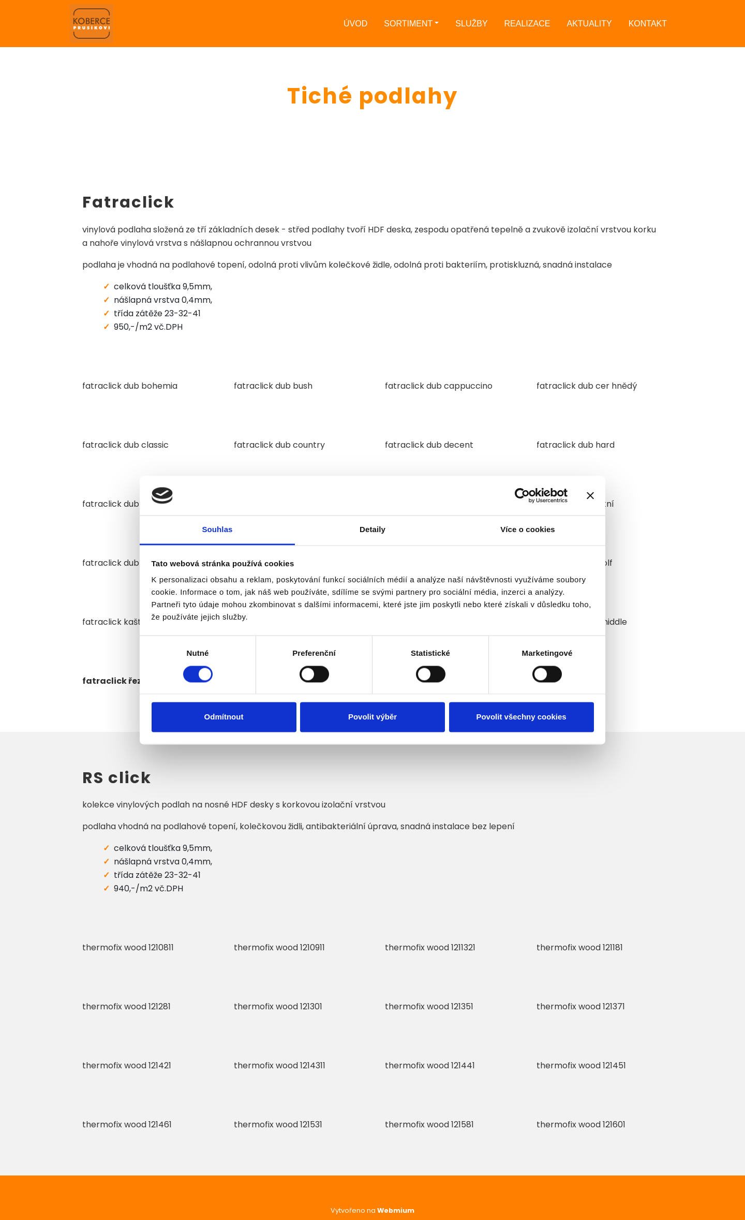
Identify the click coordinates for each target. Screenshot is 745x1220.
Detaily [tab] (372, 529)
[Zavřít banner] (590, 495)
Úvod (355, 23)
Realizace (527, 23)
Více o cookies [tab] (527, 529)
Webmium (395, 1210)
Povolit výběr (372, 717)
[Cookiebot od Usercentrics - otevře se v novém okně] (522, 495)
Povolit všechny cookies (521, 717)
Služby (471, 23)
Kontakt (648, 23)
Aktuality (589, 23)
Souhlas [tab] (217, 529)
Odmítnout (224, 717)
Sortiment (408, 23)
